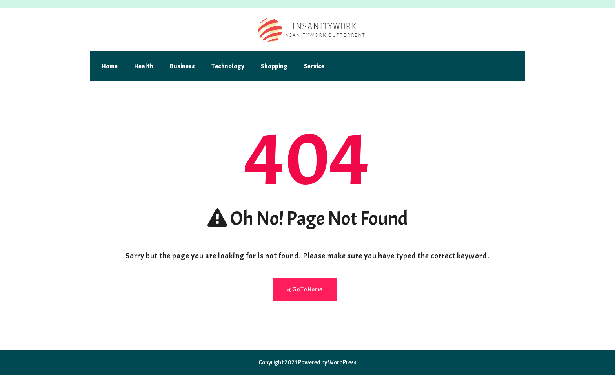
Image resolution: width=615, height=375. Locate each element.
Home (110, 66)
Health (143, 66)
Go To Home (304, 289)
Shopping (274, 66)
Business (182, 66)
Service (314, 66)
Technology (227, 66)
